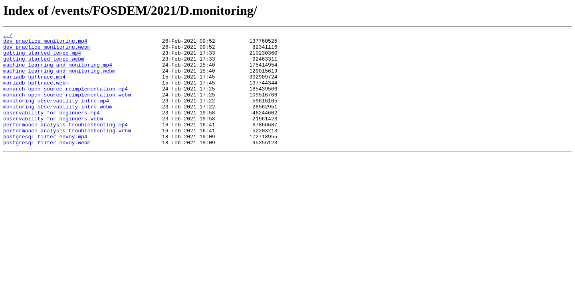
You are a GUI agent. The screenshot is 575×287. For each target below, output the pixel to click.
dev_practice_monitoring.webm (46, 50)
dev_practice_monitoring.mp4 (45, 43)
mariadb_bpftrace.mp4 (34, 86)
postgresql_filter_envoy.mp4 (45, 157)
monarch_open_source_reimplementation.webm (67, 107)
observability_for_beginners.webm (53, 136)
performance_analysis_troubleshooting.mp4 (65, 143)
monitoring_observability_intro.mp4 (56, 114)
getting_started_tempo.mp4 (42, 57)
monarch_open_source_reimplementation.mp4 (65, 100)
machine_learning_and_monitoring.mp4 (57, 71)
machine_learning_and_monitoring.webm (59, 79)
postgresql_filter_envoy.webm (46, 165)
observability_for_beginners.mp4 (51, 129)
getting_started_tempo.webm (43, 64)
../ (7, 35)
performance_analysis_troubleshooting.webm (67, 150)
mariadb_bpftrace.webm (36, 93)
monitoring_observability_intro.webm (57, 122)
